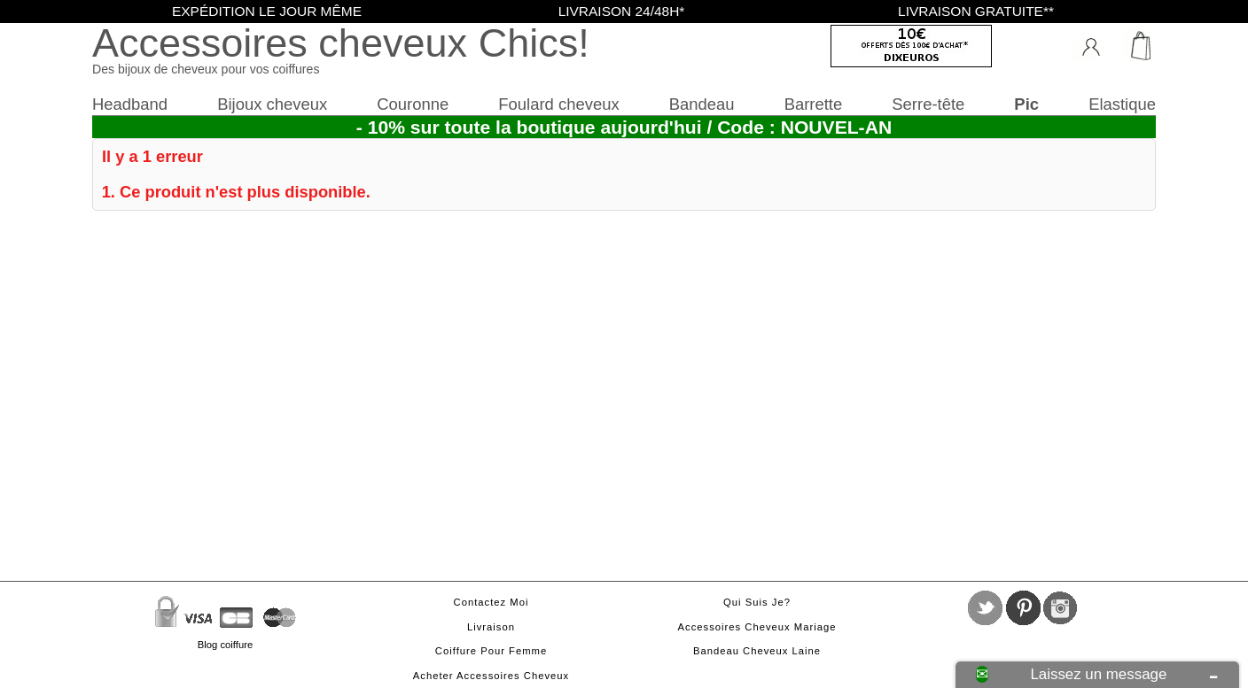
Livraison (491, 627)
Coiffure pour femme (491, 650)
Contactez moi (491, 602)
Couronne (412, 104)
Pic (1026, 104)
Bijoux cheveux (272, 104)
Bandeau (702, 104)
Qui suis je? (757, 602)
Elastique (1122, 104)
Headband (130, 104)
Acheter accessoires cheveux (491, 675)
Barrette (813, 104)
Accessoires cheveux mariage (757, 627)
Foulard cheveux (558, 104)
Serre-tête (928, 104)
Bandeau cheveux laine (757, 650)
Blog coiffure (225, 644)
